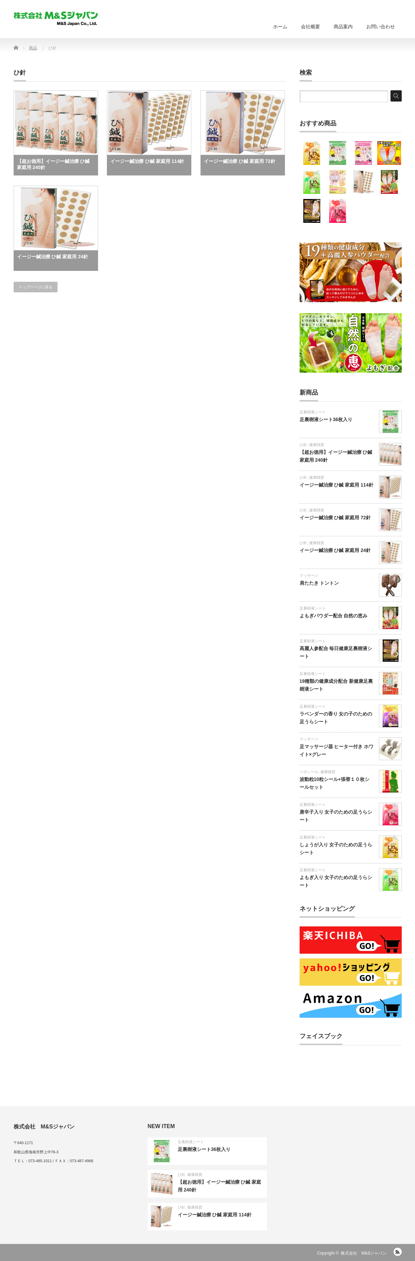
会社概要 (310, 26)
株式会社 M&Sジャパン (363, 1253)
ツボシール (309, 772)
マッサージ (309, 575)
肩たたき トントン (319, 583)
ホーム (280, 26)
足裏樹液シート (313, 412)
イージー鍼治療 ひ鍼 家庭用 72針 (239, 161)
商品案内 (343, 26)
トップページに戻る (35, 287)
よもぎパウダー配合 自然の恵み (334, 615)
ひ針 (303, 445)
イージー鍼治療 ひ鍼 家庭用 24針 (52, 256)
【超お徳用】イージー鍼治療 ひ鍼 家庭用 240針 (53, 164)
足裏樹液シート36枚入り (326, 419)
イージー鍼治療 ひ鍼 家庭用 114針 (147, 161)
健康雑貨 (316, 445)
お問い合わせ (380, 26)
